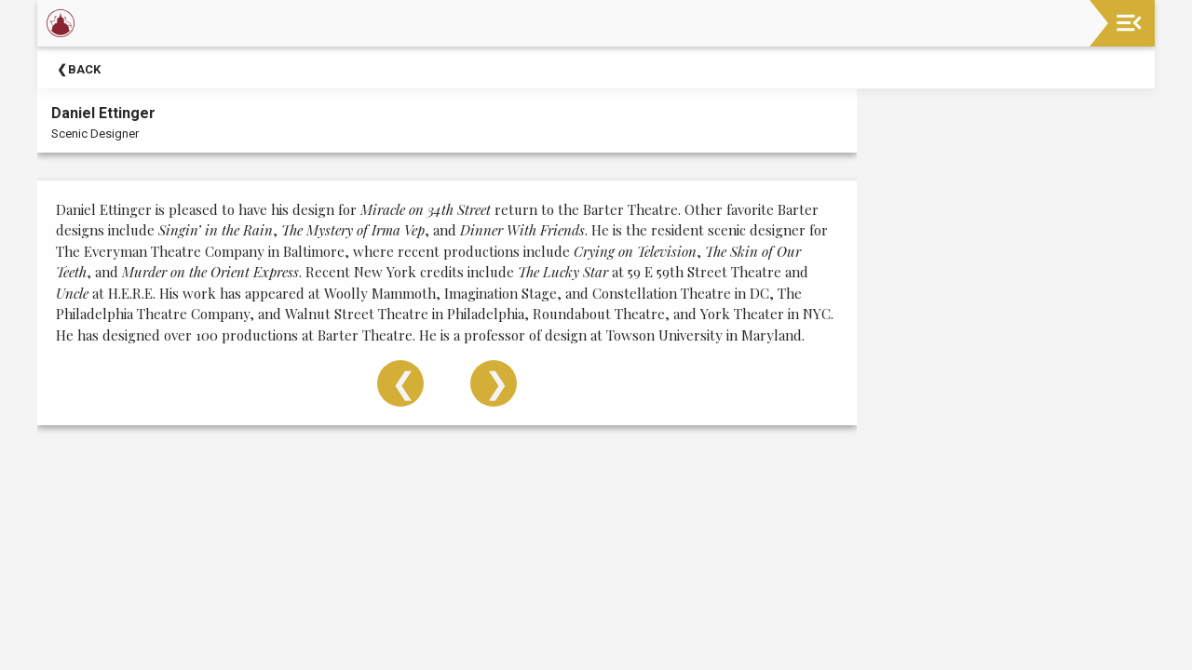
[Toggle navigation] (1129, 23)
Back (84, 69)
